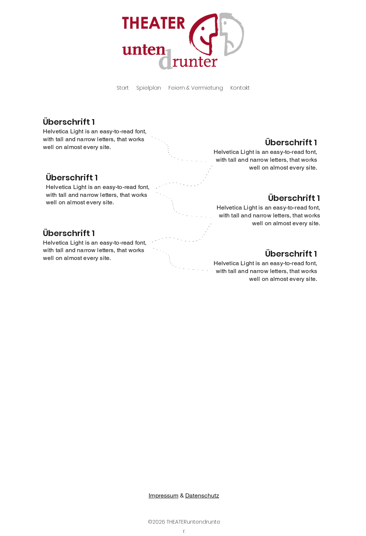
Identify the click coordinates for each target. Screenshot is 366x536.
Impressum (164, 495)
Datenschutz (202, 495)
